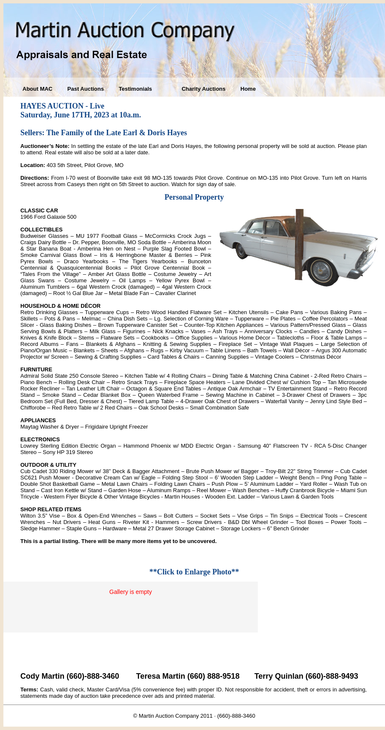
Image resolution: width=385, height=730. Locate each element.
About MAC (37, 89)
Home (248, 89)
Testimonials (135, 89)
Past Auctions (85, 89)
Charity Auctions (203, 89)
